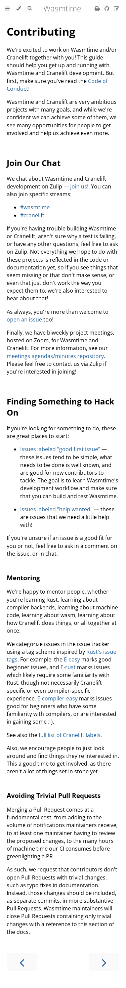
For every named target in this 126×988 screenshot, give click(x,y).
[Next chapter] (104, 962)
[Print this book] (98, 8)
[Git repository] (107, 8)
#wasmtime (35, 207)
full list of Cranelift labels (69, 735)
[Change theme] (18, 8)
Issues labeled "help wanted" (56, 509)
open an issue (24, 319)
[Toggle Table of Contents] (7, 8)
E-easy (72, 659)
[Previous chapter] (22, 962)
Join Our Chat (33, 162)
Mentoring (23, 577)
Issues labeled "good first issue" (60, 449)
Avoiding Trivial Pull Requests (53, 795)
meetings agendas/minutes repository (55, 356)
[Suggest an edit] (116, 8)
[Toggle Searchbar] (29, 8)
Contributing (41, 31)
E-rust (68, 667)
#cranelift (32, 215)
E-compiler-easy (57, 698)
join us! (79, 186)
